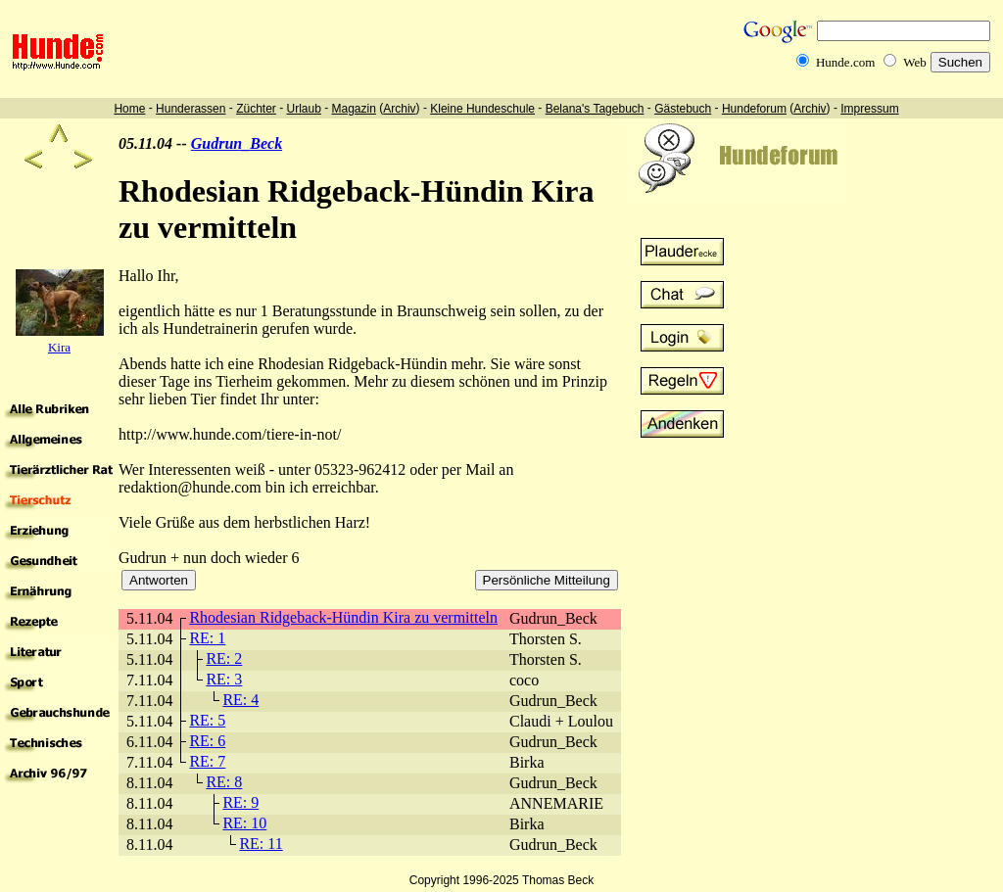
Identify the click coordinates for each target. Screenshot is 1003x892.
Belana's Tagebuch (595, 109)
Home (129, 109)
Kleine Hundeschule (482, 109)
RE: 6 (207, 740)
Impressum (869, 109)
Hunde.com (845, 62)
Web (915, 62)
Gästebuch (682, 109)
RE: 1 (207, 638)
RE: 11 (260, 843)
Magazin (354, 109)
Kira (59, 347)
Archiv (399, 109)
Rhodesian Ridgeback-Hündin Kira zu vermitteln (343, 617)
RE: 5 (207, 720)
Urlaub (303, 109)
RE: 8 (224, 782)
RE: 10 (244, 823)
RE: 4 (240, 699)
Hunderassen (190, 109)
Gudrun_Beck (236, 143)
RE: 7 (207, 761)
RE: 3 (224, 679)
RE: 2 (224, 658)
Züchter (256, 109)
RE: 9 (240, 802)
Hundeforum (754, 109)
